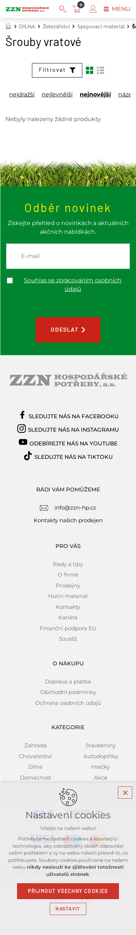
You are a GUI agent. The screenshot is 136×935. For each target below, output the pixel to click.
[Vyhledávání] (62, 9)
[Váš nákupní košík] (78, 9)
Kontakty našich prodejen (68, 520)
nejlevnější (57, 94)
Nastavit (67, 908)
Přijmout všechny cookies (68, 891)
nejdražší (21, 94)
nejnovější (95, 94)
